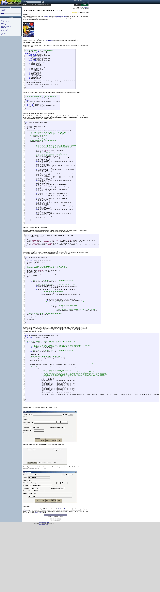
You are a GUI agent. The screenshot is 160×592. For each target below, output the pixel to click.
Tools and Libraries (5, 32)
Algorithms (3, 19)
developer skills (61, 575)
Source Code (3, 27)
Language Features (5, 24)
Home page (41, 588)
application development (61, 16)
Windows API (4, 34)
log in (84, 4)
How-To (2, 23)
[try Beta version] (78, 0)
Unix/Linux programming (6, 26)
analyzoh (86, 7)
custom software (39, 579)
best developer (49, 40)
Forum (2, 14)
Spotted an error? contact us (44, 590)
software (25, 576)
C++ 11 (2, 20)
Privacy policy (46, 588)
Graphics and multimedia (6, 21)
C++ (11, 7)
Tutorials (3, 10)
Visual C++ (3, 33)
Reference (3, 12)
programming (47, 16)
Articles (25, 4)
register (78, 4)
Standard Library (4, 29)
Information (3, 9)
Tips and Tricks (4, 30)
